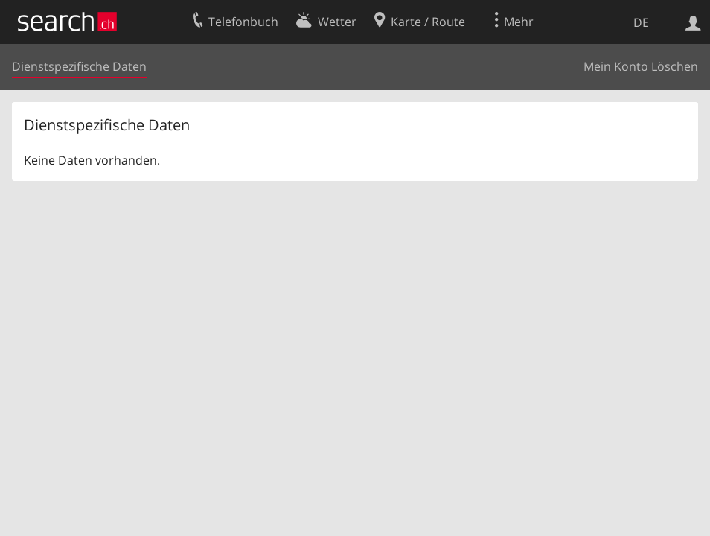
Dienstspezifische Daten (79, 66)
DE (641, 22)
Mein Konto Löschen (640, 66)
